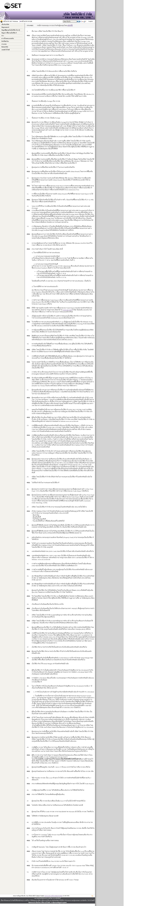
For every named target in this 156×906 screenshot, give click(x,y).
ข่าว (2, 35)
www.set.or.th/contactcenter (53, 896)
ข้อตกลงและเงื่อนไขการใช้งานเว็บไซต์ (39, 902)
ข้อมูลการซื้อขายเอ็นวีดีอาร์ (9, 33)
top (92, 895)
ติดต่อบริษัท (4, 47)
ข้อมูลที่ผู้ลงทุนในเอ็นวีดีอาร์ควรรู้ (10, 30)
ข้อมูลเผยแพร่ (5, 27)
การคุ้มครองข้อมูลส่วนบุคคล (59, 902)
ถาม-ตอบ (4, 44)
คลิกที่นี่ (70, 25)
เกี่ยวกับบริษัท (5, 24)
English (90, 21)
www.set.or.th (67, 310)
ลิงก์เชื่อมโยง (5, 41)
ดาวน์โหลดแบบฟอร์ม (7, 38)
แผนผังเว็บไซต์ (5, 49)
